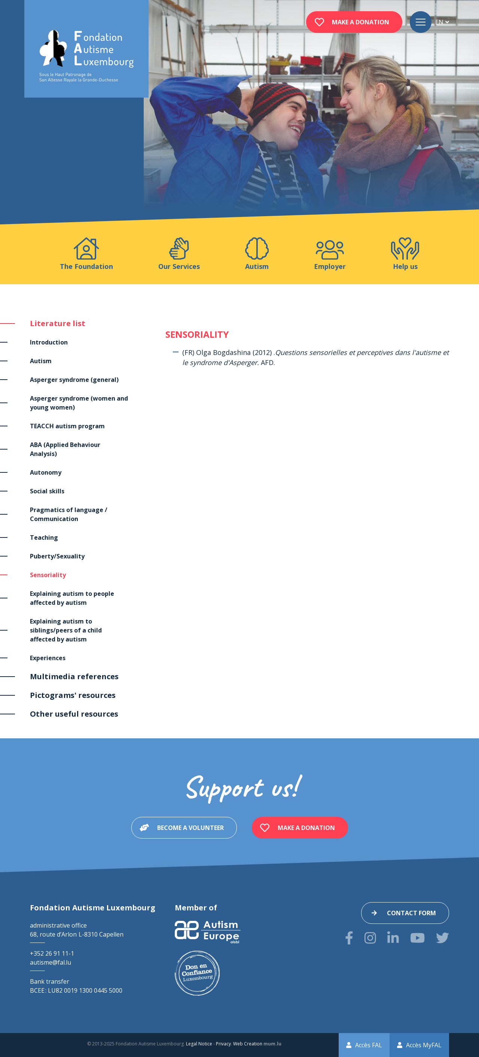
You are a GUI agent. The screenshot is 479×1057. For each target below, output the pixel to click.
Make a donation (360, 22)
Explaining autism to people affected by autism (72, 598)
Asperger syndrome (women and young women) (79, 402)
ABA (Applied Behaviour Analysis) (65, 449)
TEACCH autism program (67, 426)
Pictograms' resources (73, 695)
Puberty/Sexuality (57, 556)
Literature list (57, 323)
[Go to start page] (86, 56)
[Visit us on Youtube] (417, 937)
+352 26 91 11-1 (52, 953)
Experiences (47, 658)
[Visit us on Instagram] (370, 937)
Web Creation (247, 1044)
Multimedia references (74, 676)
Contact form (411, 913)
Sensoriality (48, 575)
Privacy (223, 1044)
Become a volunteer (190, 828)
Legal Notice (199, 1044)
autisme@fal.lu (50, 962)
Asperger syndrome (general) (74, 380)
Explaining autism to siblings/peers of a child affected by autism (66, 630)
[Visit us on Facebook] (349, 937)
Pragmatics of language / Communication (68, 514)
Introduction (49, 342)
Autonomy (45, 472)
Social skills (47, 491)
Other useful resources (74, 714)
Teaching (44, 537)
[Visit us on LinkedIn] (393, 937)
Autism (41, 361)
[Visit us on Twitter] (442, 937)
